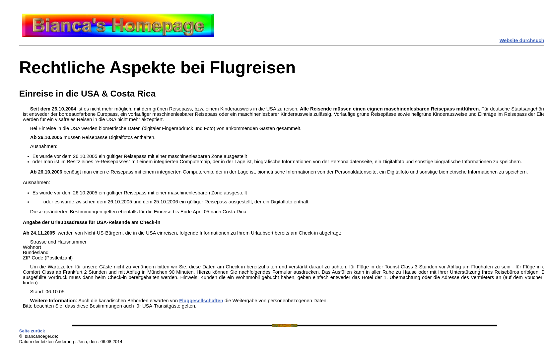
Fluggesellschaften (201, 300)
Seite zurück (32, 330)
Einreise (36, 94)
